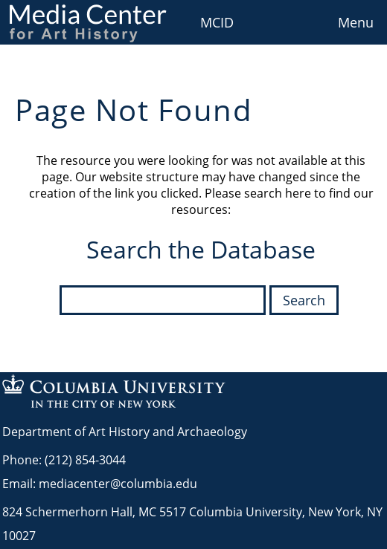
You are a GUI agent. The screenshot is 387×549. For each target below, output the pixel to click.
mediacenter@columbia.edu (118, 483)
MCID (217, 22)
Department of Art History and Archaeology (124, 431)
